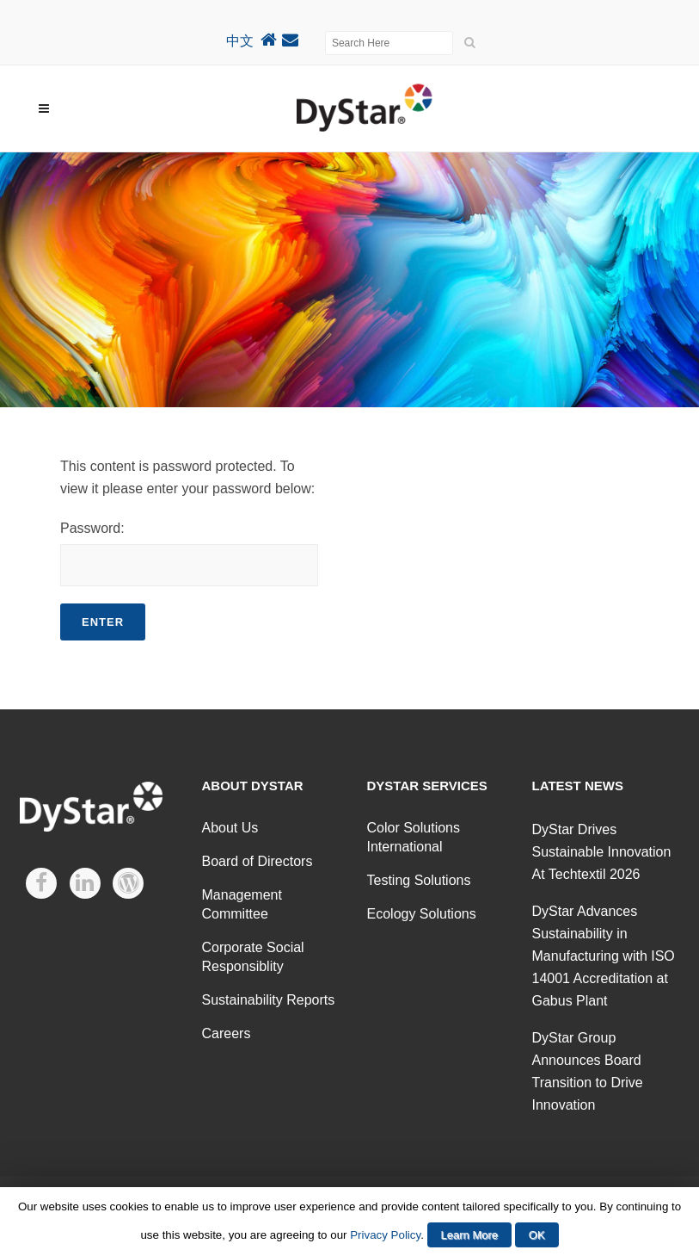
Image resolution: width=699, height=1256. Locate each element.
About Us (230, 827)
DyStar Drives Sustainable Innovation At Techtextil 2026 (601, 852)
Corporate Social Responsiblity (253, 957)
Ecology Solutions (421, 913)
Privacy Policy (385, 1234)
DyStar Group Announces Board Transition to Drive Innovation (587, 1071)
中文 (240, 41)
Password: (189, 553)
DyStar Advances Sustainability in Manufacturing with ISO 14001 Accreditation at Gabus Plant (603, 956)
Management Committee (242, 904)
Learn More (469, 1234)
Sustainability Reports (268, 1000)
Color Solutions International (414, 837)
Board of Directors (257, 861)
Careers (226, 1033)
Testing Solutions (419, 880)
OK (537, 1234)
